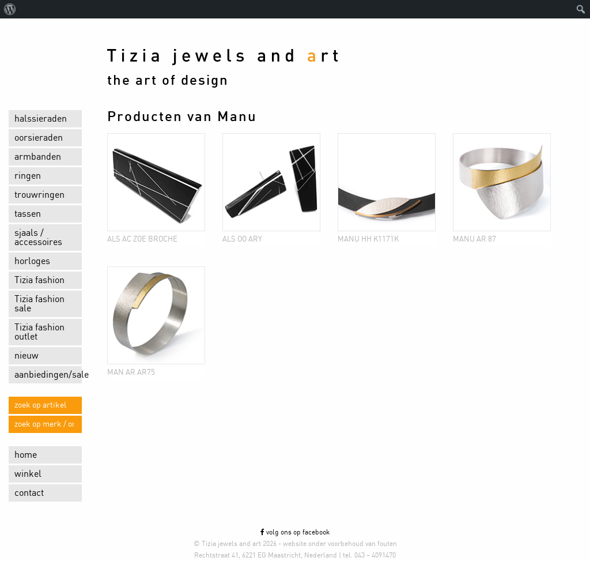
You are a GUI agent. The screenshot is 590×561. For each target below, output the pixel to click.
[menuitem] (10, 9)
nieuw (26, 355)
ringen (27, 175)
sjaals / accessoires (38, 237)
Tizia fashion (39, 280)
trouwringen (39, 194)
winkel (27, 474)
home (25, 455)
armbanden (37, 156)
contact (29, 493)
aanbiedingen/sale (48, 374)
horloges (32, 261)
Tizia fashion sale (39, 304)
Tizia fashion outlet (39, 332)
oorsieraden (38, 137)
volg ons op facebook (295, 532)
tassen (27, 214)
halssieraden (40, 118)
